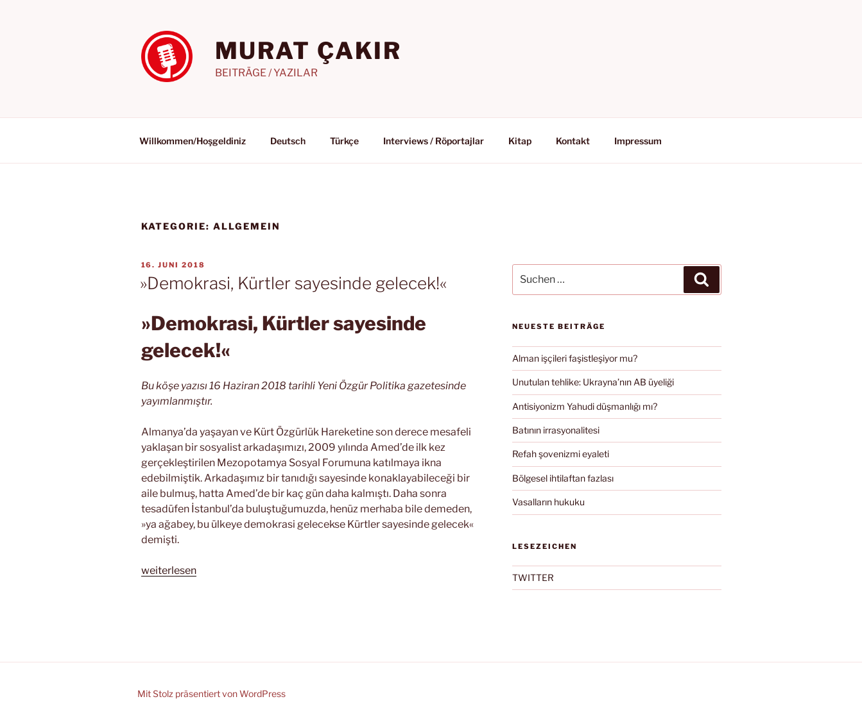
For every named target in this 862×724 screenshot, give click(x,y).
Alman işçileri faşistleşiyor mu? (574, 358)
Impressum (638, 140)
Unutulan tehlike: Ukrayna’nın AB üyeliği (593, 381)
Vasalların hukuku (548, 501)
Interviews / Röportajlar (433, 140)
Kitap (519, 140)
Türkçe (344, 140)
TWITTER (533, 577)
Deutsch (288, 140)
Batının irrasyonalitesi (555, 430)
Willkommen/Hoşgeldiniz (192, 140)
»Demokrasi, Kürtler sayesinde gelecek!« (293, 283)
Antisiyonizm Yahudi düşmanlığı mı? (584, 406)
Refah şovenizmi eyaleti (560, 453)
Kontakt (573, 140)
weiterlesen (168, 570)
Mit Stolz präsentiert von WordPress (211, 693)
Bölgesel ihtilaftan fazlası (563, 478)
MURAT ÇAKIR (308, 51)
